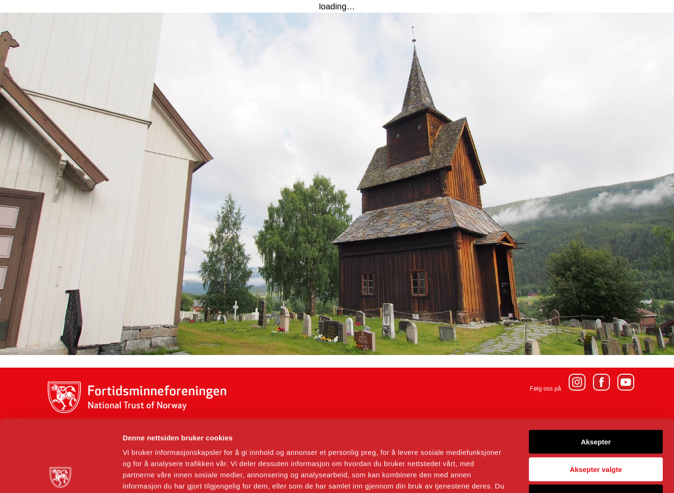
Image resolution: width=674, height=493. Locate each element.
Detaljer (498, 474)
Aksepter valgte (596, 397)
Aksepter (596, 370)
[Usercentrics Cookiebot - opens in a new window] (61, 475)
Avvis (595, 424)
